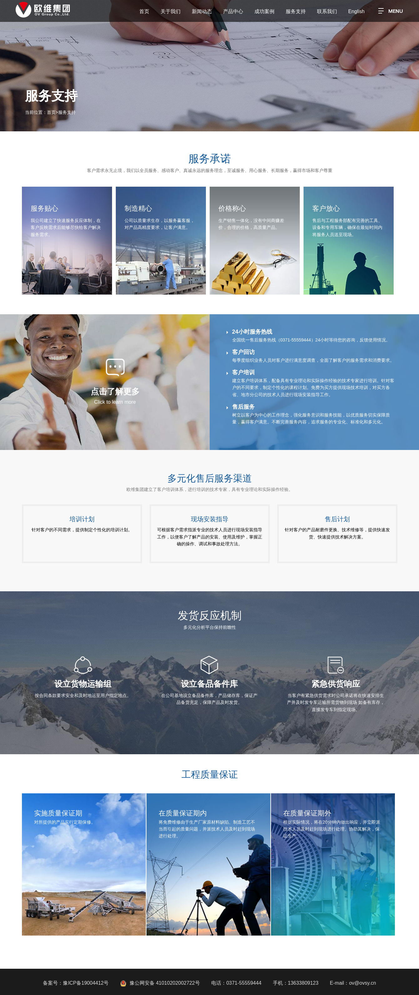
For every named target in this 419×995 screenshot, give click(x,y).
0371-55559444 (243, 983)
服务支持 (296, 11)
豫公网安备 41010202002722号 (160, 983)
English (356, 11)
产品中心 (233, 11)
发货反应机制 (210, 615)
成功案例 (264, 11)
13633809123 (303, 983)
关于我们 (171, 11)
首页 (144, 11)
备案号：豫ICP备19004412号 (76, 983)
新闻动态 (202, 11)
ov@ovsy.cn (362, 983)
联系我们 (327, 11)
